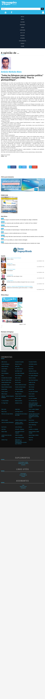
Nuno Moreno (32, 396)
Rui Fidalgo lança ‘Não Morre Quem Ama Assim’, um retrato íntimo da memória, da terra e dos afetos (22, 236)
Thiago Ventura (18, 393)
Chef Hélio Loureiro (33, 364)
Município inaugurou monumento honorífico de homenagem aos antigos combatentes (19, 219)
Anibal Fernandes (19, 435)
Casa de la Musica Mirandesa (7, 422)
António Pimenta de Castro (20, 420)
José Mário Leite (9, 263)
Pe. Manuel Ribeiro (10, 280)
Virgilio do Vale (32, 382)
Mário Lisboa (17, 377)
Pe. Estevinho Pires (33, 400)
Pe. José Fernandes (33, 398)
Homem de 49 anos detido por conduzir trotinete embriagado (14, 239)
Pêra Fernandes (18, 375)
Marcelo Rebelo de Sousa (20, 384)
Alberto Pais (31, 389)
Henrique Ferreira (32, 371)
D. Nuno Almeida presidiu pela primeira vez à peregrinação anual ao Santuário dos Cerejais (20, 243)
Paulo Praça (4, 411)
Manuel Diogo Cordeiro (34, 435)
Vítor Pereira (31, 387)
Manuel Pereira (18, 364)
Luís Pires (3, 429)
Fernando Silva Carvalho (6, 377)
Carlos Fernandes (19, 389)
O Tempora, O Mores (11, 264)
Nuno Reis (31, 437)
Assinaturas (23, 488)
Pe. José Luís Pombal (33, 391)
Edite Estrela (4, 361)
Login (23, 485)
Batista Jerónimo (18, 400)
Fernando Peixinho (33, 361)
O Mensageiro (23, 473)
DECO (2, 375)
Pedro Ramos (32, 411)
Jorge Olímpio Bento (19, 437)
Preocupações (10, 270)
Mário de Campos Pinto (6, 380)
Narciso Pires (18, 380)
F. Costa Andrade (10, 275)
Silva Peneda (18, 382)
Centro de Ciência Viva (33, 373)
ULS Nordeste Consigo (23, 462)
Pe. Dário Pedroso (19, 368)
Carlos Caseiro (4, 391)
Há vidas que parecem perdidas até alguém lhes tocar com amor (20, 282)
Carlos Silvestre (18, 427)
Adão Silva (17, 366)
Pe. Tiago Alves (4, 403)
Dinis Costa (3, 409)
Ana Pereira (3, 427)
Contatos (23, 476)
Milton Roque (4, 393)
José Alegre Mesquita (19, 373)
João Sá (30, 427)
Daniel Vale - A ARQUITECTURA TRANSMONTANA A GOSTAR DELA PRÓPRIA (19, 286)
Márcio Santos (18, 398)
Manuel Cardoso (32, 377)
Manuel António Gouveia (6, 387)
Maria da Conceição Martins (7, 413)
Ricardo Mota (4, 389)
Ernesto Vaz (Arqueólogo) (20, 396)
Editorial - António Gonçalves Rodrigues (14, 257)
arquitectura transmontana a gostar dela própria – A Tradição (20, 287)
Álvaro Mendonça (32, 424)
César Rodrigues (4, 373)
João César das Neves (33, 380)
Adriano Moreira (4, 366)
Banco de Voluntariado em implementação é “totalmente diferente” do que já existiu (19, 229)
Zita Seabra (3, 371)
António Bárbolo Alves (6, 382)
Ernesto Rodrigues (5, 364)
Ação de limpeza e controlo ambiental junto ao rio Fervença (14, 233)
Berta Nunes (31, 420)
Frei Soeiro (31, 366)
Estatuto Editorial (23, 475)
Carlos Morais (4, 368)
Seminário (23, 464)
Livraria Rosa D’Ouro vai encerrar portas (9, 226)
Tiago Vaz (31, 439)
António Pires (31, 384)
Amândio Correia (18, 403)
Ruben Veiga (4, 431)
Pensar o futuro (10, 259)
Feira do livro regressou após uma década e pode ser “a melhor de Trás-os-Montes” (19, 223)
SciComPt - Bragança (19, 429)
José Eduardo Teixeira (33, 422)
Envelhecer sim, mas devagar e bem (14, 276)
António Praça (4, 439)
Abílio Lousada (4, 420)
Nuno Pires (31, 368)
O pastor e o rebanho (33, 429)
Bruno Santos (32, 393)
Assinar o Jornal (23, 486)
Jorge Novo (17, 409)
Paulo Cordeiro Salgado (11, 269)
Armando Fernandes (19, 361)
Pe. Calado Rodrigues (33, 375)
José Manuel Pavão (5, 384)
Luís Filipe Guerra (19, 411)
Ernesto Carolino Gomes (20, 387)
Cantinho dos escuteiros (23, 463)
